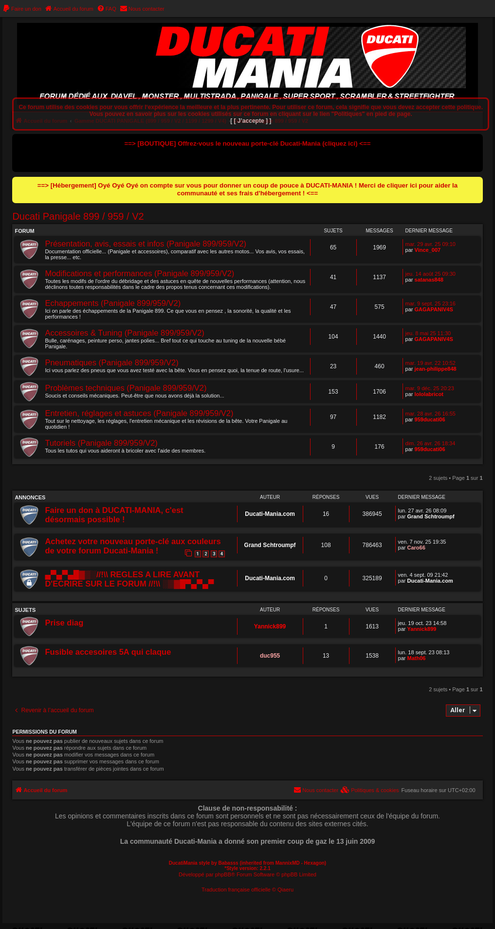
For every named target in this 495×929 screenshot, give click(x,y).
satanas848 (429, 280)
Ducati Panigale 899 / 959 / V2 (78, 216)
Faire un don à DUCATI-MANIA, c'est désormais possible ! (114, 515)
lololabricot (429, 394)
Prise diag (64, 622)
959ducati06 (430, 419)
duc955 (270, 655)
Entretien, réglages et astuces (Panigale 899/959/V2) (139, 413)
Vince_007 (428, 250)
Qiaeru (285, 889)
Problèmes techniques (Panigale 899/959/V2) (125, 387)
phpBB (223, 874)
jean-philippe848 (436, 369)
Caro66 (416, 547)
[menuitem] (21, 9)
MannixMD (287, 863)
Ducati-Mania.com (270, 514)
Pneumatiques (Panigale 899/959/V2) (111, 362)
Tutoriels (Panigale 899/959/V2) (101, 442)
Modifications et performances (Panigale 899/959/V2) (139, 273)
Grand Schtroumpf (431, 516)
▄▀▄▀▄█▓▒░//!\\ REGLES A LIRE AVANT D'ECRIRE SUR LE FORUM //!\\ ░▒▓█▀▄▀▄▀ (129, 579)
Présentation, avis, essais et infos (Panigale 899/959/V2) (145, 243)
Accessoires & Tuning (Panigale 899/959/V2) (124, 332)
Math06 (416, 658)
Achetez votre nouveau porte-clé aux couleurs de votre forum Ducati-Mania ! (132, 546)
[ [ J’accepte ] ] (250, 120)
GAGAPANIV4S (434, 309)
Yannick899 (270, 626)
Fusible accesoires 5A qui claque (108, 651)
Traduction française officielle (236, 889)
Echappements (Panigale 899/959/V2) (113, 303)
